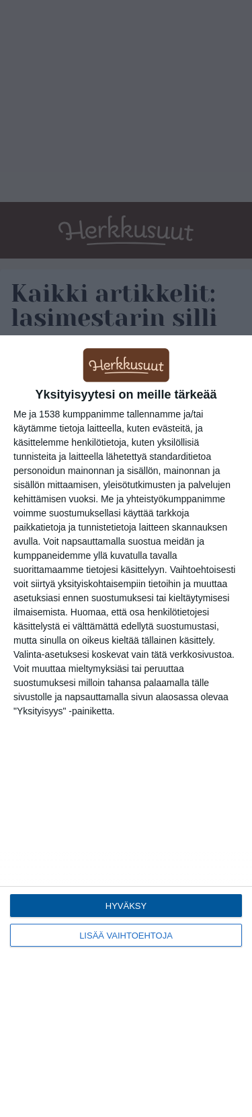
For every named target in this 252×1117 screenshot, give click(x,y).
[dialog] (126, 726)
